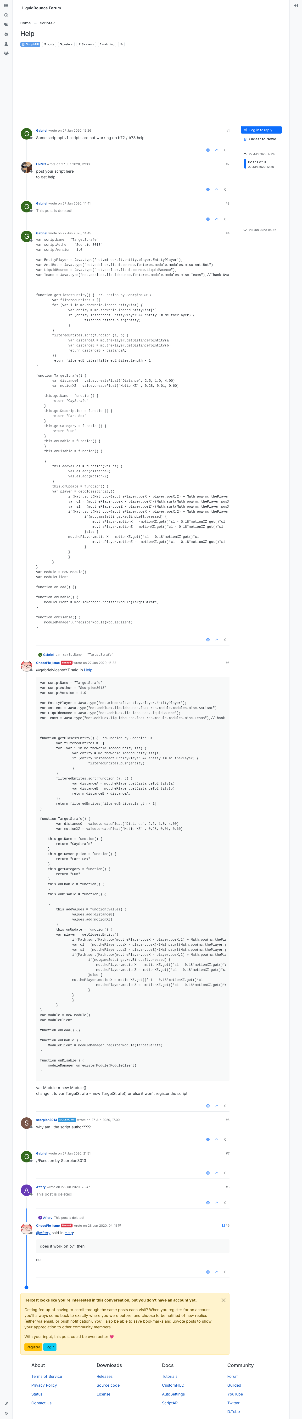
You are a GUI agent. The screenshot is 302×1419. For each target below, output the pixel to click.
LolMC (41, 164)
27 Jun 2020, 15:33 (102, 663)
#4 (227, 233)
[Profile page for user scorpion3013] (26, 1123)
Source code (108, 1385)
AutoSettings (173, 1394)
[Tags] (6, 25)
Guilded (234, 1385)
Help (88, 670)
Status (36, 1394)
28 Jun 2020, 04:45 (102, 1225)
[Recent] (6, 15)
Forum (233, 1376)
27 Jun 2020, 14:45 (77, 233)
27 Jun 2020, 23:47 (75, 1187)
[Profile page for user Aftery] (26, 1190)
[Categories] (6, 6)
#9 (227, 1225)
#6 (227, 1120)
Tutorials (169, 1376)
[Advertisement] (151, 86)
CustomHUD (173, 1385)
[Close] (223, 1300)
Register (33, 1347)
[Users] (6, 44)
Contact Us (41, 1403)
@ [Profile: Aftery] (43, 1232)
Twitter (233, 1403)
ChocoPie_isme (48, 663)
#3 (227, 203)
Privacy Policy (44, 1385)
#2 (227, 164)
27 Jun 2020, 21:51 (76, 1153)
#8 (227, 1187)
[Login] (295, 6)
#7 (227, 1153)
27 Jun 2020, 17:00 (105, 1120)
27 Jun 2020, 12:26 (77, 130)
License (103, 1394)
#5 (227, 663)
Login (49, 1347)
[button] (6, 1403)
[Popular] (6, 34)
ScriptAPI (30, 44)
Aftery (41, 1187)
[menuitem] (295, 6)
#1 (227, 130)
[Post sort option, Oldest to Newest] (261, 139)
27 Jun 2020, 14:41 (76, 203)
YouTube (235, 1394)
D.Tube (233, 1411)
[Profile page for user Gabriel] (26, 134)
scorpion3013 (46, 1120)
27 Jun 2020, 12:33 (75, 164)
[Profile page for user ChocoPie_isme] (26, 666)
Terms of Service (46, 1376)
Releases (104, 1376)
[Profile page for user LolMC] (26, 167)
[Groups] (6, 54)
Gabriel (41, 130)
